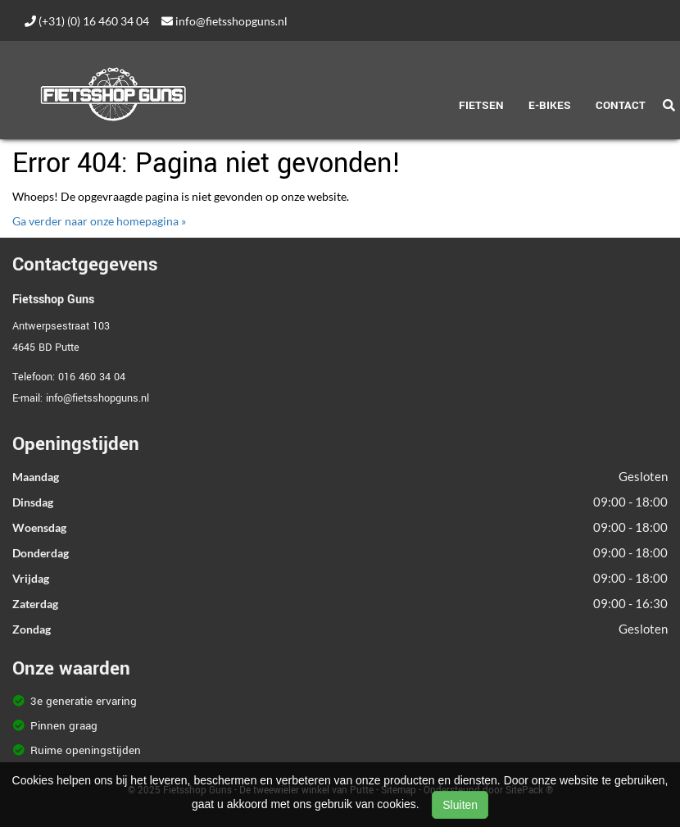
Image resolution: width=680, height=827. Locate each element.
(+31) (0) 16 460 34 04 (87, 21)
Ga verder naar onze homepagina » (99, 221)
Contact (621, 105)
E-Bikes (549, 105)
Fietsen (481, 105)
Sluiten (460, 804)
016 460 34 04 (91, 377)
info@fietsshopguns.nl (224, 21)
